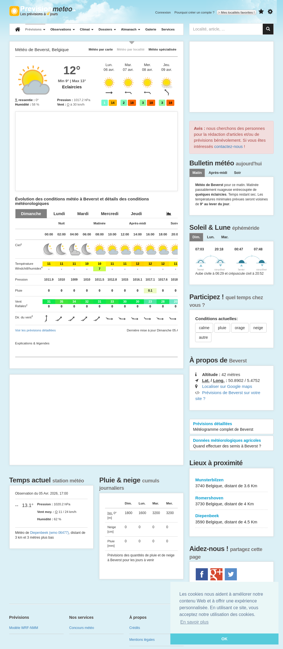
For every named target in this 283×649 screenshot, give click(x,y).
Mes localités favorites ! (237, 12)
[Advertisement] (96, 151)
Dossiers (107, 29)
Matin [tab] (197, 173)
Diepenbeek (231, 519)
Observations (62, 29)
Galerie (150, 29)
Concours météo (81, 628)
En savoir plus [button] (194, 622)
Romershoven (231, 501)
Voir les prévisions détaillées (35, 330)
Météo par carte (101, 49)
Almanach (130, 29)
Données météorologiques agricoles (231, 443)
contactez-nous (228, 146)
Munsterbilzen (231, 483)
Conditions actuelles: (216, 318)
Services (168, 29)
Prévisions (35, 29)
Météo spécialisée (163, 49)
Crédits (134, 628)
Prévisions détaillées (231, 426)
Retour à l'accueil (42, 11)
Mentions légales (142, 640)
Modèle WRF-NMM (23, 628)
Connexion (163, 12)
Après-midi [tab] (218, 173)
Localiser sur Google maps (227, 386)
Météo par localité (130, 49)
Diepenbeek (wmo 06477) (49, 533)
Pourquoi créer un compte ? (194, 12)
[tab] (31, 213)
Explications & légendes (32, 343)
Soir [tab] (237, 173)
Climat (86, 29)
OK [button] (224, 639)
